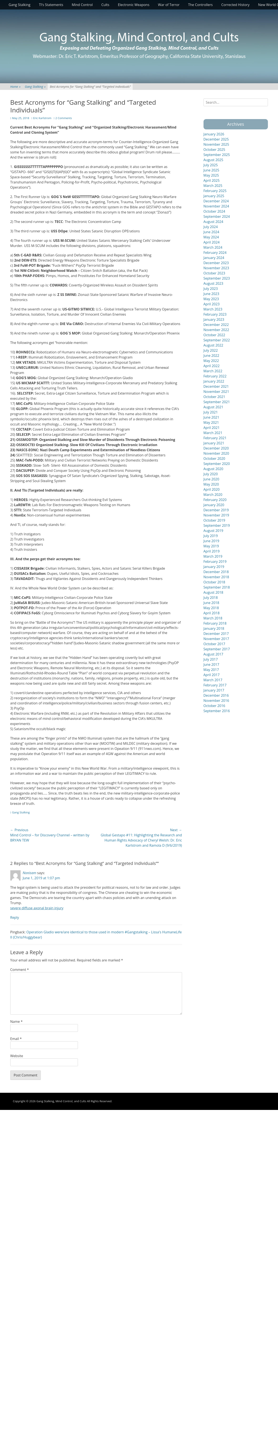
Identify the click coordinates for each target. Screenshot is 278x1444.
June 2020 (211, 479)
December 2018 (216, 571)
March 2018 (213, 618)
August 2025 (213, 159)
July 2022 (211, 350)
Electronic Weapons (133, 4)
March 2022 (213, 371)
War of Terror (169, 4)
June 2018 (211, 602)
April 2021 (212, 427)
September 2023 (217, 278)
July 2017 (211, 659)
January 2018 (214, 628)
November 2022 (216, 329)
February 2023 (215, 314)
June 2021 (211, 417)
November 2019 (216, 515)
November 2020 (216, 453)
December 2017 (216, 633)
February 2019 (215, 561)
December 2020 (216, 448)
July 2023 (211, 288)
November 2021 (216, 391)
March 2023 (213, 309)
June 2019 (211, 541)
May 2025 (211, 175)
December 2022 (216, 324)
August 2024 (213, 221)
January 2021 (214, 443)
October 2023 (214, 273)
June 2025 (211, 170)
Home (15, 86)
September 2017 (217, 649)
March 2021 (213, 432)
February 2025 (215, 190)
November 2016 (216, 700)
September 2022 (217, 340)
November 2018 (216, 577)
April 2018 (212, 613)
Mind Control (82, 4)
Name (16, 1021)
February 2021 (215, 438)
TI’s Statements (51, 4)
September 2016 (217, 710)
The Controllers (200, 4)
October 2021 (214, 396)
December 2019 (216, 510)
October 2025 (214, 149)
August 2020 (213, 468)
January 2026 (214, 134)
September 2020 (217, 463)
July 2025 (211, 165)
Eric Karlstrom (42, 118)
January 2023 (214, 319)
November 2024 (216, 206)
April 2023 (212, 304)
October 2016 (214, 705)
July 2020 (211, 474)
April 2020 (212, 489)
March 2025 (213, 185)
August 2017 (213, 654)
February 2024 (215, 252)
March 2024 (213, 247)
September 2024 (217, 216)
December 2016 (216, 695)
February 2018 (215, 623)
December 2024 (216, 201)
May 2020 (211, 484)
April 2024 (212, 242)
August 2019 (213, 530)
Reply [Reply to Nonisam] (14, 917)
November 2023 (216, 268)
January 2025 (214, 196)
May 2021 (211, 422)
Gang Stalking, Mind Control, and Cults (61, 1101)
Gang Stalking (19, 4)
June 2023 (211, 293)
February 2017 (215, 685)
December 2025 (216, 139)
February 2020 (215, 499)
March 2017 (213, 680)
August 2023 (213, 283)
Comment (19, 969)
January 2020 (214, 505)
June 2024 (211, 232)
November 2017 (216, 638)
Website (16, 1055)
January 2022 (214, 381)
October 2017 (214, 644)
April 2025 (212, 180)
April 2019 (212, 551)
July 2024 (211, 226)
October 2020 (214, 458)
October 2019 (214, 520)
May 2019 (211, 546)
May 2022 (211, 360)
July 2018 (211, 597)
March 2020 (213, 494)
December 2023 (216, 262)
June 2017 (211, 664)
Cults (105, 4)
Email (16, 1038)
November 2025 (216, 144)
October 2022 (214, 335)
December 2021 (216, 386)
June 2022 (211, 355)
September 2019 (217, 525)
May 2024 (211, 237)
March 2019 (213, 556)
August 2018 (213, 592)
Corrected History (235, 4)
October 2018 (214, 582)
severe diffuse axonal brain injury (37, 908)
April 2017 (212, 674)
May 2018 (211, 607)
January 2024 (214, 257)
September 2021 (217, 402)
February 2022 (215, 376)
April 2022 (212, 365)
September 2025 (217, 154)
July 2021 (211, 412)
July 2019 (211, 535)
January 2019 (214, 566)
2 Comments (63, 118)
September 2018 (217, 587)
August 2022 (213, 345)
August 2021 (213, 407)
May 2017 (211, 669)
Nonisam (29, 872)
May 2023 (211, 299)
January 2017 (214, 690)
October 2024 (214, 211)
